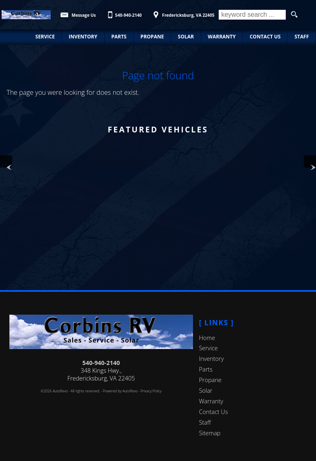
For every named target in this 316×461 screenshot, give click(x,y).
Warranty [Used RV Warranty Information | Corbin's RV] (221, 36)
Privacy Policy (151, 391)
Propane (210, 380)
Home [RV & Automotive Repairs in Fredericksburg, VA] (14, 36)
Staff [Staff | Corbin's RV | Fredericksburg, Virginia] (301, 36)
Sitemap (210, 433)
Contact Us (213, 412)
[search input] (252, 15)
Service (208, 348)
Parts (206, 369)
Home (207, 338)
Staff (205, 422)
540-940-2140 (101, 363)
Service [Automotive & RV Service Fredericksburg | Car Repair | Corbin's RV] (45, 36)
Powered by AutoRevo (120, 391)
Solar (206, 390)
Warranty (211, 401)
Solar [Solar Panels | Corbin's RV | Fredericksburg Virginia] (186, 36)
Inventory (211, 359)
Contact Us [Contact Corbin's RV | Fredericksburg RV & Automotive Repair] (265, 36)
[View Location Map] (182, 12)
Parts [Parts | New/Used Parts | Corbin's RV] (118, 36)
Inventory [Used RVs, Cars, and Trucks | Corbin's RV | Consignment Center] (83, 36)
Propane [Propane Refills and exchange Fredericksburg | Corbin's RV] (152, 36)
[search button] (294, 15)
